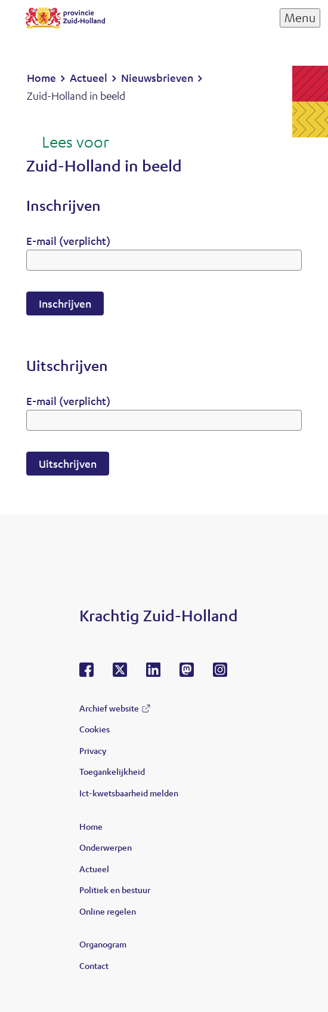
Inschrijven (65, 303)
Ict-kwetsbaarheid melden (128, 792)
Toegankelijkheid (112, 771)
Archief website (109, 708)
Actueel (94, 868)
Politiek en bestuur (114, 889)
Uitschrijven (68, 463)
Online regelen (107, 911)
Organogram (102, 944)
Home (91, 826)
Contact (94, 965)
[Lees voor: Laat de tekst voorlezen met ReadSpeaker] (67, 143)
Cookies (94, 728)
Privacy (92, 750)
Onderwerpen (105, 847)
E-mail (68, 240)
